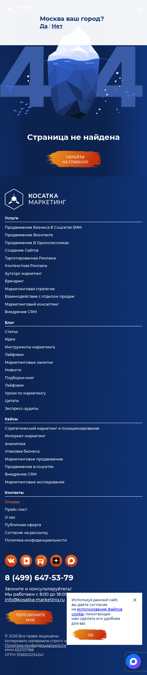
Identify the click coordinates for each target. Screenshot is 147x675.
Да (44, 26)
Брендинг (14, 281)
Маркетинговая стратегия (30, 289)
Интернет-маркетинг (25, 436)
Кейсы (11, 419)
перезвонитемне (30, 617)
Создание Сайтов (21, 250)
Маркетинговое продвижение (34, 459)
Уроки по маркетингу (25, 393)
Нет (57, 26)
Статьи (11, 331)
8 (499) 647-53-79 (39, 577)
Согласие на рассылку (26, 532)
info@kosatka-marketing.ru (35, 599)
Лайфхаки (14, 354)
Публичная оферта (23, 525)
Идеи (10, 339)
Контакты (14, 492)
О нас (10, 517)
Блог (9, 322)
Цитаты (12, 400)
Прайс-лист (16, 509)
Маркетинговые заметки (29, 362)
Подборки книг (19, 377)
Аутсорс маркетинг (23, 273)
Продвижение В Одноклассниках (37, 242)
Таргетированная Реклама (30, 258)
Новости (13, 370)
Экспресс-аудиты (21, 408)
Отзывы (12, 502)
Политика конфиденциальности (35, 645)
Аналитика (15, 443)
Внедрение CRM (21, 311)
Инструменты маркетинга (30, 347)
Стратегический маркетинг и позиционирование (52, 428)
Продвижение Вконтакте (29, 235)
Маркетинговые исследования (34, 482)
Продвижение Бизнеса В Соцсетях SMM (43, 227)
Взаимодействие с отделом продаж (39, 296)
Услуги (11, 218)
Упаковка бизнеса (22, 451)
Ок (91, 635)
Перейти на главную (75, 159)
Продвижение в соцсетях (29, 466)
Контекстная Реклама (26, 265)
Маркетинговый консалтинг (32, 304)
